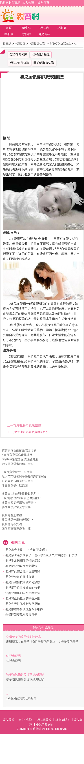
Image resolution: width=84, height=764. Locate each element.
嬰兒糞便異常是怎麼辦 (16, 507)
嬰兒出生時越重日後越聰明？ (20, 493)
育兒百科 (44, 34)
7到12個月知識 (19, 62)
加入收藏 (28, 2)
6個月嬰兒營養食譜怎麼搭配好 (21, 498)
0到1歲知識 (37, 43)
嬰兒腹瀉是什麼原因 (15, 485)
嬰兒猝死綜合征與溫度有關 (22, 571)
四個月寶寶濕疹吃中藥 (16, 528)
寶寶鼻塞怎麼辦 (12, 515)
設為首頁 (43, 2)
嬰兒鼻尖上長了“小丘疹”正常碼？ (26, 549)
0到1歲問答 (44, 719)
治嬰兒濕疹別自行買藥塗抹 (22, 593)
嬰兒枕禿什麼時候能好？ (18, 519)
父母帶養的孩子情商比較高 (23, 636)
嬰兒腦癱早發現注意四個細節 (24, 609)
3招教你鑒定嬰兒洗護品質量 (20, 459)
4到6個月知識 (41, 54)
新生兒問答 (25, 719)
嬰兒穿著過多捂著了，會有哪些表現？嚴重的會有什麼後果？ (44, 555)
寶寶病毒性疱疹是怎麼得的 (19, 450)
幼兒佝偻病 (13, 655)
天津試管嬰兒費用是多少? (33, 432)
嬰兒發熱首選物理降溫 (19, 576)
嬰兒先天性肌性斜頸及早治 (22, 603)
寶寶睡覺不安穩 (12, 524)
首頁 (9, 27)
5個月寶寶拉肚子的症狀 (17, 471)
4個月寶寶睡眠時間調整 (17, 454)
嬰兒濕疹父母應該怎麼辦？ (19, 502)
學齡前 (26, 34)
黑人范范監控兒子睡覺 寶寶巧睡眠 (24, 476)
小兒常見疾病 (44, 724)
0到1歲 (44, 27)
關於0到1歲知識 (60, 43)
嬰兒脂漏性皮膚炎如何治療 (22, 582)
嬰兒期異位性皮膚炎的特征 (22, 587)
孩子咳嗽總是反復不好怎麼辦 (25, 674)
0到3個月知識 (18, 54)
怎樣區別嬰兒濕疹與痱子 (21, 614)
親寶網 (7, 43)
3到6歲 (8, 34)
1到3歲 (61, 27)
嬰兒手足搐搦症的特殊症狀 (22, 560)
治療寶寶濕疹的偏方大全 (18, 463)
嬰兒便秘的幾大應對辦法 (21, 566)
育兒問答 (8, 719)
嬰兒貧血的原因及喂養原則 (22, 598)
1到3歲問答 (62, 719)
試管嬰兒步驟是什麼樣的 (18, 480)
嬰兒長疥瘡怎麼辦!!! (29, 425)
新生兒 (26, 27)
